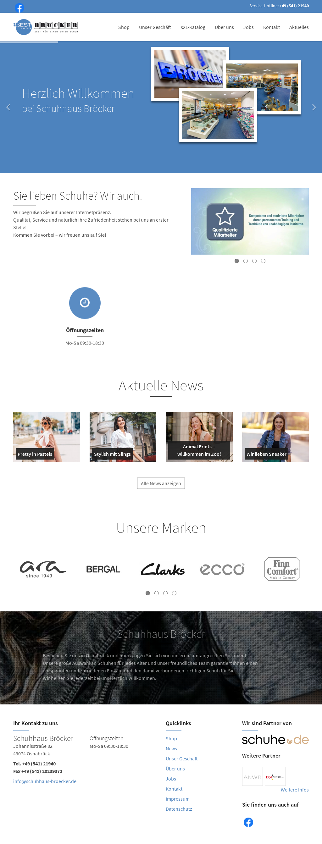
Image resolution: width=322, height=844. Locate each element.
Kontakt (271, 27)
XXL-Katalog (192, 27)
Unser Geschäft (155, 27)
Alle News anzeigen (161, 488)
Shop (124, 27)
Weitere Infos (295, 789)
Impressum (178, 799)
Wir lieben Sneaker (266, 455)
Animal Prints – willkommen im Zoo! (196, 451)
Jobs (248, 27)
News (171, 748)
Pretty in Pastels (35, 455)
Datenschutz (179, 809)
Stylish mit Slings (112, 455)
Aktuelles (299, 27)
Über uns (224, 27)
